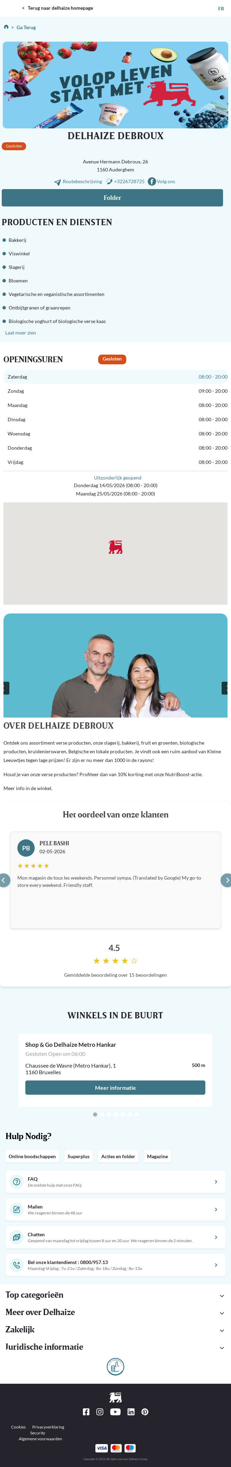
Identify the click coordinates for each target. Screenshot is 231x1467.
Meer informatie (115, 1087)
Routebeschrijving (83, 181)
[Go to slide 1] (95, 1114)
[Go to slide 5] (123, 1114)
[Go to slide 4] (116, 1114)
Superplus (78, 1156)
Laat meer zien (20, 333)
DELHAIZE (12, 3)
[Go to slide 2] (102, 1114)
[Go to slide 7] (137, 1114)
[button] (115, 1348)
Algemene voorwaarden (40, 1438)
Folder (112, 198)
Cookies (18, 1427)
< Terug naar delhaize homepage (57, 8)
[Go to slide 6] (130, 1114)
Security (37, 1432)
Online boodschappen (32, 1156)
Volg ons (166, 181)
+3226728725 (129, 181)
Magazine (157, 1156)
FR (221, 8)
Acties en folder (118, 1156)
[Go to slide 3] (109, 1114)
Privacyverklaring (48, 1427)
